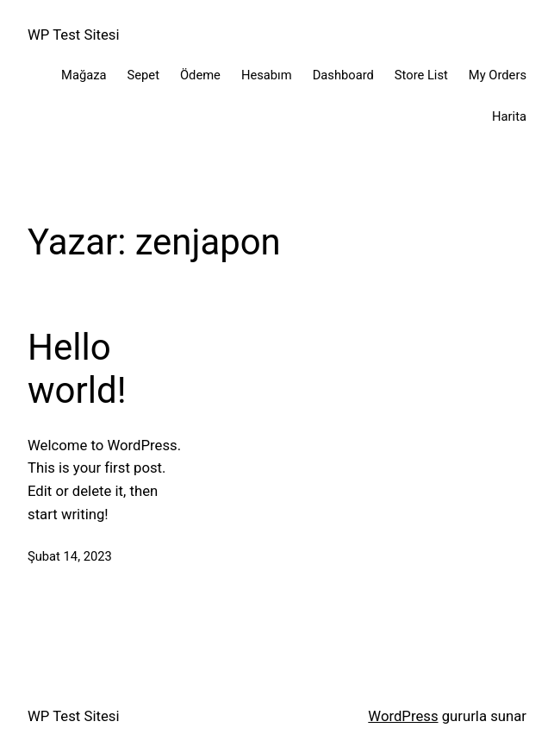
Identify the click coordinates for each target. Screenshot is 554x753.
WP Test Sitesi (74, 34)
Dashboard (343, 75)
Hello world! (77, 368)
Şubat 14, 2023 (70, 556)
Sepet (143, 75)
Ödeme (200, 75)
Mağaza (83, 75)
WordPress (403, 716)
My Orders (497, 75)
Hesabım (266, 75)
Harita (509, 116)
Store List (421, 75)
